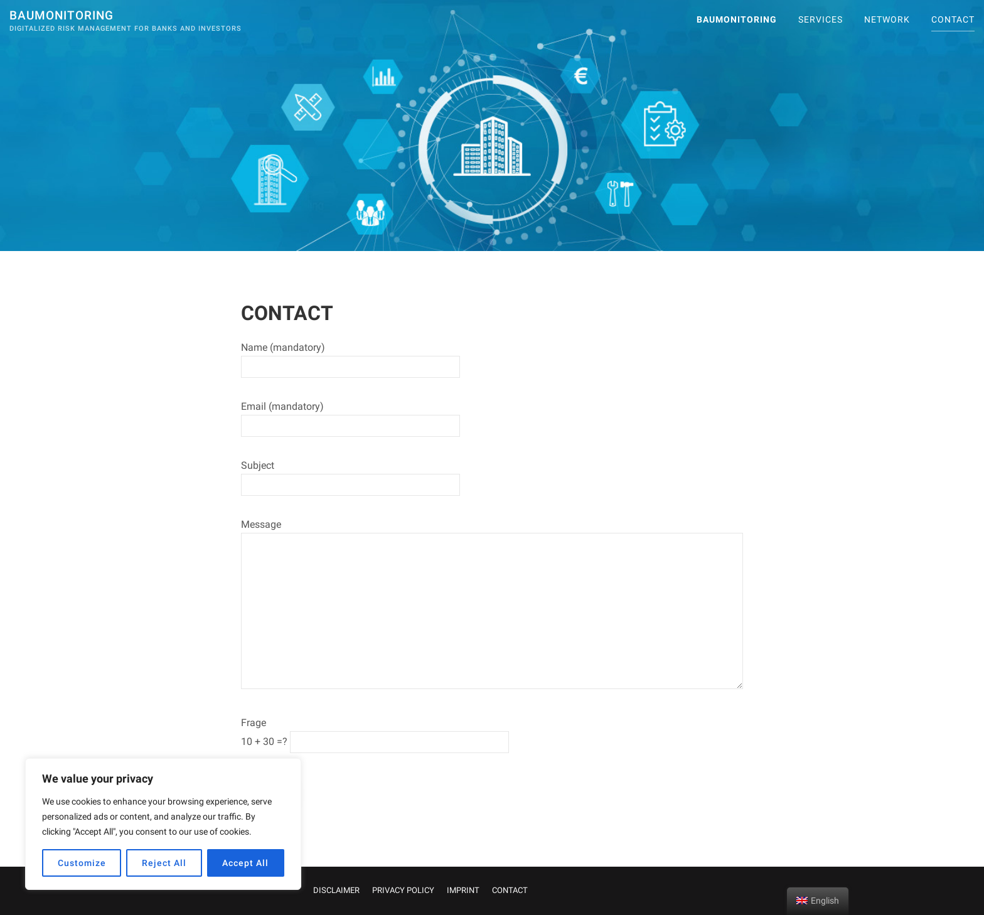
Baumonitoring (61, 15)
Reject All (164, 863)
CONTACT (953, 19)
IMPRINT (463, 890)
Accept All (245, 863)
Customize (82, 863)
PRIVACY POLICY (403, 890)
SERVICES (820, 19)
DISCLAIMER (336, 890)
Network (887, 19)
